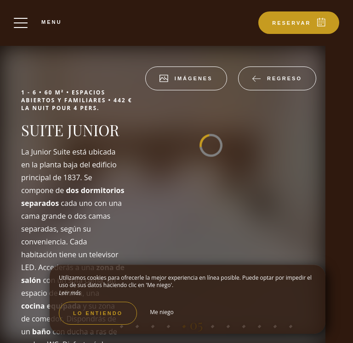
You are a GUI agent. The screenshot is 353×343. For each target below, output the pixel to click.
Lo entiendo (98, 313)
